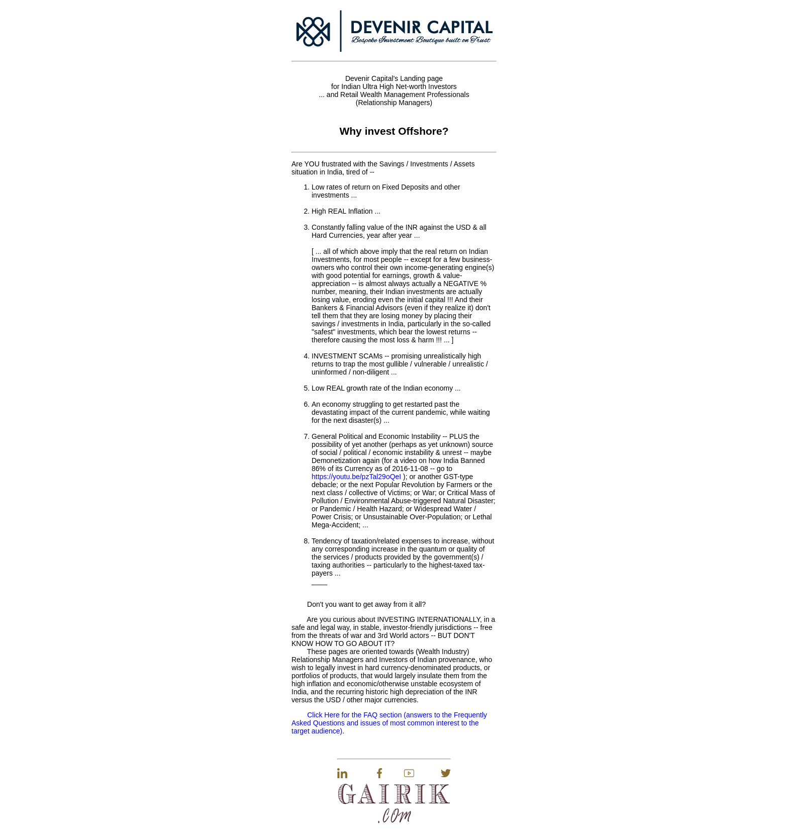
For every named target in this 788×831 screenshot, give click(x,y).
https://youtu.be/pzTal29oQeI (356, 477)
